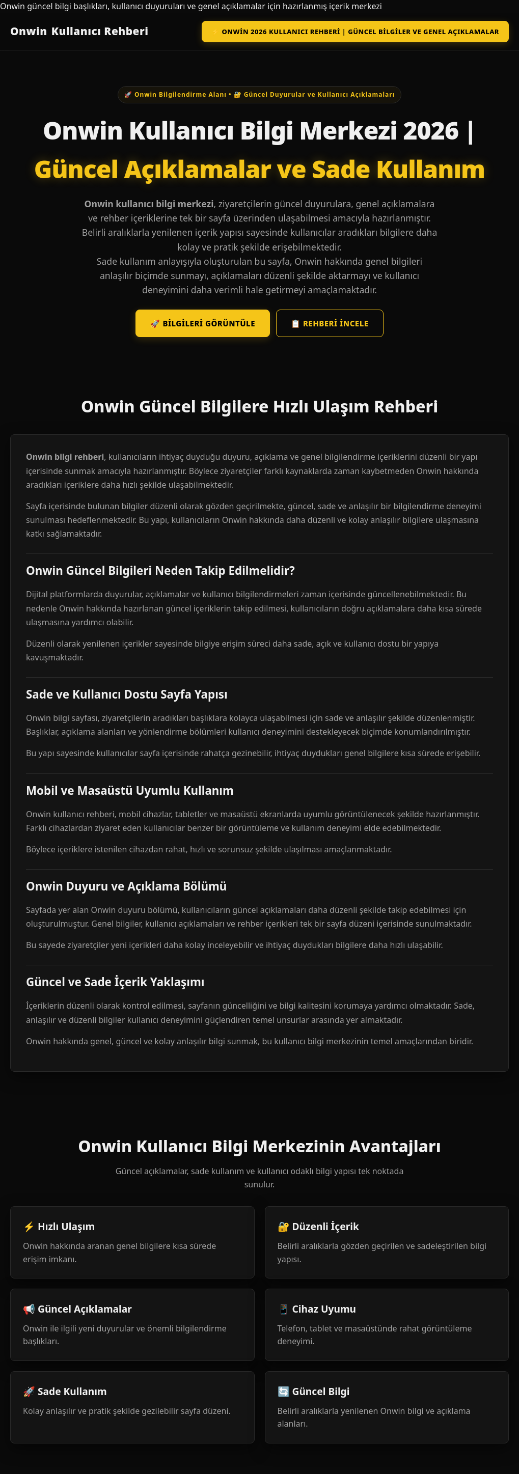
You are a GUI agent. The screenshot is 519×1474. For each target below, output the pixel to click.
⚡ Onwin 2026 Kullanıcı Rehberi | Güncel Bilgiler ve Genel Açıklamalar (355, 31)
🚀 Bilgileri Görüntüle (202, 323)
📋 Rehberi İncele (330, 323)
